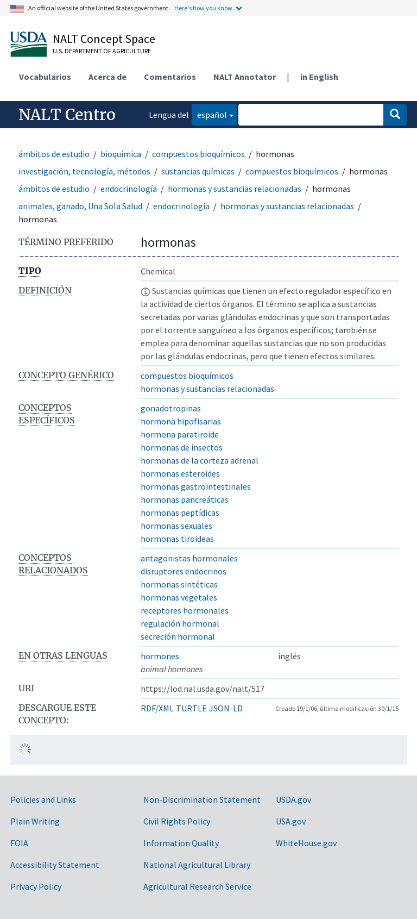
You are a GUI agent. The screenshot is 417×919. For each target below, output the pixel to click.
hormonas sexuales (176, 525)
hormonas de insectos (182, 447)
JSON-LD (226, 708)
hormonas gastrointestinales (196, 486)
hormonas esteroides (180, 473)
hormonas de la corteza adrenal (199, 460)
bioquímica (120, 153)
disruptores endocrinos (183, 571)
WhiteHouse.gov (306, 842)
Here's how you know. (204, 8)
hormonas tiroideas (177, 538)
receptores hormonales (185, 610)
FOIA (19, 842)
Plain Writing (35, 821)
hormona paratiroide (180, 434)
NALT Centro (67, 114)
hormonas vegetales (179, 597)
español (209, 114)
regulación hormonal (180, 623)
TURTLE (191, 708)
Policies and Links (43, 799)
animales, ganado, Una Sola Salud (80, 206)
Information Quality (181, 842)
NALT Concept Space (104, 38)
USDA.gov (293, 799)
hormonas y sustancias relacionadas (234, 188)
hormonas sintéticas (179, 584)
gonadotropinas (171, 408)
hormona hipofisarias (181, 421)
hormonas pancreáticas (185, 499)
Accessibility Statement (54, 864)
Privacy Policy (35, 886)
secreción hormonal (178, 636)
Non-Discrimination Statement (202, 799)
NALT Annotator (244, 76)
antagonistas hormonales (189, 558)
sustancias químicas (198, 171)
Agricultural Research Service (197, 886)
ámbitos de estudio (54, 153)
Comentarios (170, 76)
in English (319, 76)
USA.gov (291, 821)
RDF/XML (157, 708)
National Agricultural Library (196, 864)
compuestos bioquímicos (198, 153)
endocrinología (128, 188)
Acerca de (108, 76)
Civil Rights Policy (176, 821)
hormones (160, 656)
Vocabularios (45, 76)
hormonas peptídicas (180, 512)
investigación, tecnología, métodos (84, 171)
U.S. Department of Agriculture (102, 51)
